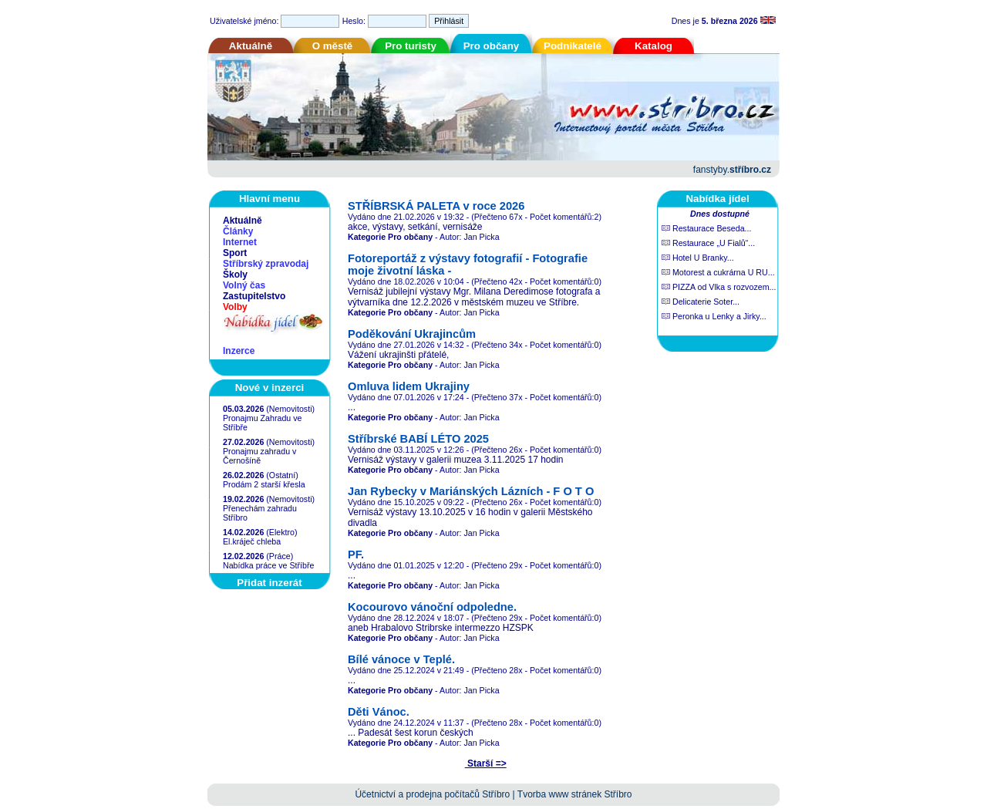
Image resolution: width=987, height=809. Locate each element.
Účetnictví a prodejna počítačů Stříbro (432, 794)
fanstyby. (732, 169)
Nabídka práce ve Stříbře (268, 565)
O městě (332, 46)
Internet (240, 242)
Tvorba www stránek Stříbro (574, 794)
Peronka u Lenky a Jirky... (714, 316)
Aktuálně (250, 46)
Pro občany (491, 46)
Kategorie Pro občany (390, 236)
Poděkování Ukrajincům (412, 334)
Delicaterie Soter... (700, 301)
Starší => (486, 763)
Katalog (653, 46)
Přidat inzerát (269, 582)
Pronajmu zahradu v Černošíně (259, 456)
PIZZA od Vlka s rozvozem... (719, 287)
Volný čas (244, 285)
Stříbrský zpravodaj (265, 263)
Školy (235, 274)
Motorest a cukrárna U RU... (718, 272)
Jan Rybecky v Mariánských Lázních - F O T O (471, 491)
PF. (356, 554)
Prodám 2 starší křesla (264, 484)
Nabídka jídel (717, 198)
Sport (235, 253)
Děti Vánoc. (378, 712)
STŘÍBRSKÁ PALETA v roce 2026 (436, 206)
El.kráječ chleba (252, 541)
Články (238, 231)
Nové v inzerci (270, 387)
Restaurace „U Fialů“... (708, 243)
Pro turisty (410, 46)
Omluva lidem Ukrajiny (409, 386)
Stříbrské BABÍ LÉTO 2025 (418, 439)
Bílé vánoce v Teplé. (401, 659)
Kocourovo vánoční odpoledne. (432, 607)
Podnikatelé (572, 46)
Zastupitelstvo (254, 296)
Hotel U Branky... (698, 257)
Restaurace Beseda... (706, 228)
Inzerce (238, 351)
